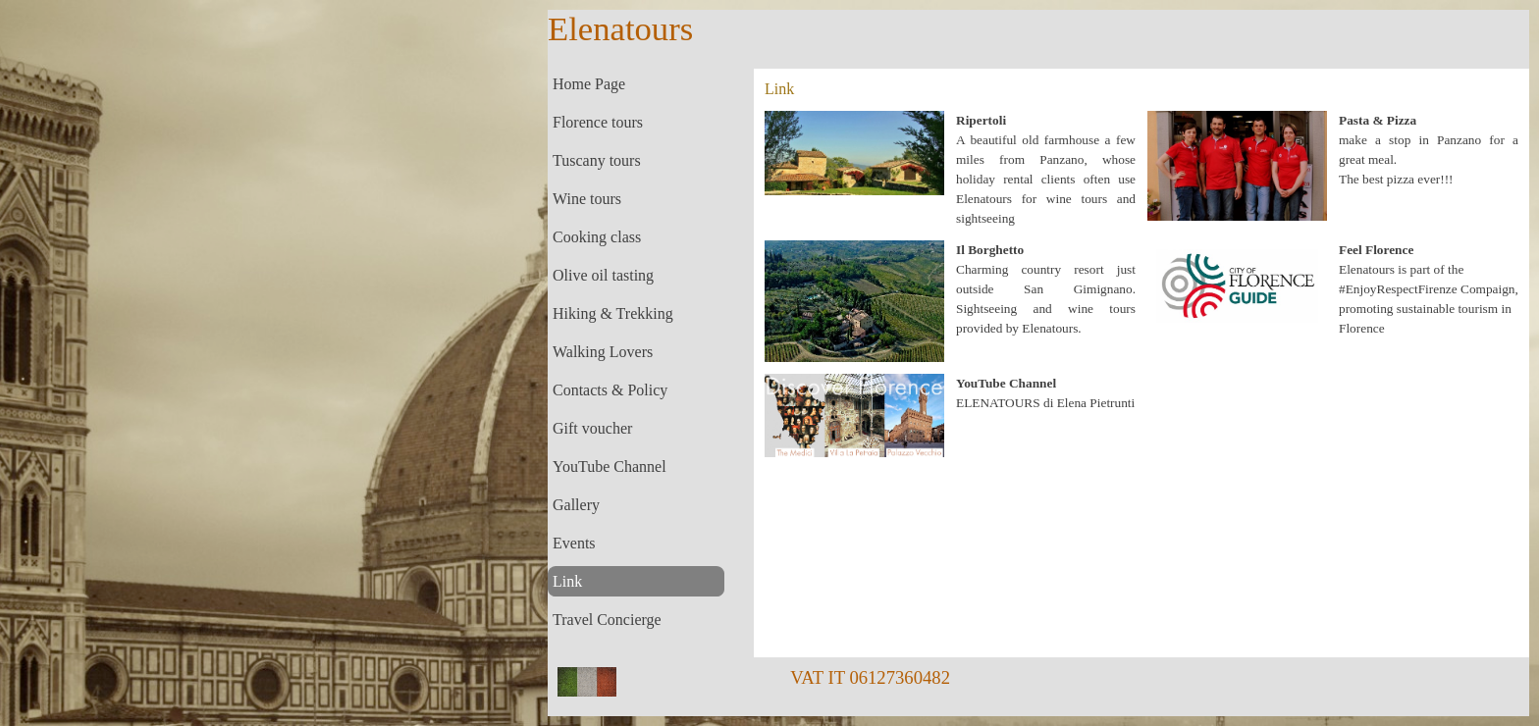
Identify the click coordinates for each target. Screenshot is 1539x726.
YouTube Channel (609, 466)
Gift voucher (592, 428)
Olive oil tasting (603, 275)
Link (567, 581)
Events (574, 543)
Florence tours (598, 122)
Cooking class (597, 237)
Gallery (576, 504)
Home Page (589, 84)
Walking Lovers (603, 351)
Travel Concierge (607, 619)
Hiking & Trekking (613, 313)
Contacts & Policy (610, 390)
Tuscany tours (597, 160)
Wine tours (587, 198)
